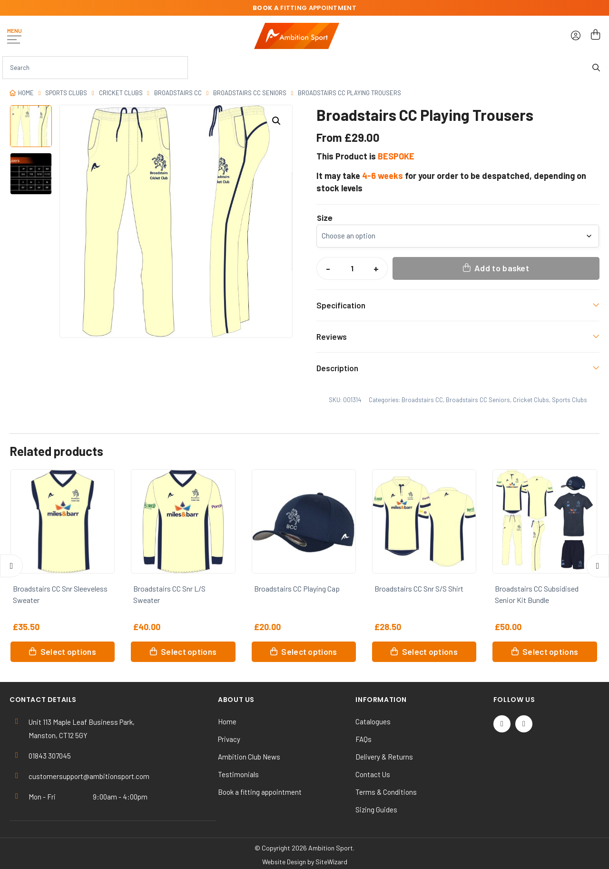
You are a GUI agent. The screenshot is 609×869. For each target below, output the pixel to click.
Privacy (229, 739)
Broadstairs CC (178, 93)
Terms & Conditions (386, 792)
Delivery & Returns (384, 756)
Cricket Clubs (121, 93)
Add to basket (501, 268)
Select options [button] (550, 651)
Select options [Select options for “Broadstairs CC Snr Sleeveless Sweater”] (68, 651)
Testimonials (238, 774)
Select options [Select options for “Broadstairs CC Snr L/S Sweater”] (188, 651)
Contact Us (372, 774)
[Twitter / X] (502, 723)
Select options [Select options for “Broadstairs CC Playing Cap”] (309, 651)
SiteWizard (331, 862)
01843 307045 (50, 755)
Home (26, 93)
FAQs (363, 739)
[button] (276, 120)
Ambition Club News (249, 756)
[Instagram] (523, 723)
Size (325, 218)
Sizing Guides (376, 809)
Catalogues (373, 721)
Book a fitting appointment (260, 792)
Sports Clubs (66, 93)
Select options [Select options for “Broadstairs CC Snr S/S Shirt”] (430, 651)
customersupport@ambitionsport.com (89, 776)
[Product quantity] (352, 268)
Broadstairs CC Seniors (249, 93)
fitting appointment (304, 7)
